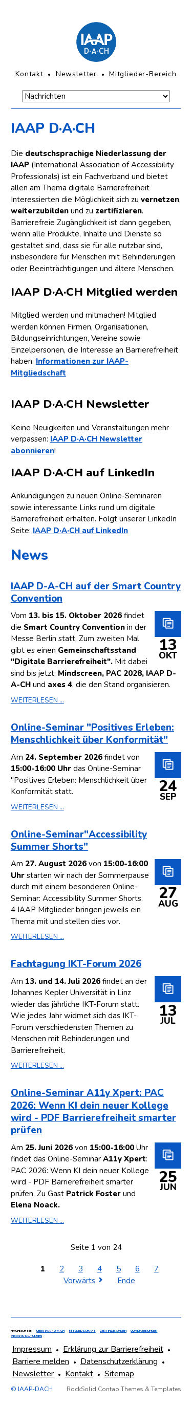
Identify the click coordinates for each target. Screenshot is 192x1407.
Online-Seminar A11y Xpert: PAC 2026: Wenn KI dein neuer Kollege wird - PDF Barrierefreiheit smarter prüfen (93, 1111)
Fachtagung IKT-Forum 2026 (76, 964)
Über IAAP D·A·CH (50, 1331)
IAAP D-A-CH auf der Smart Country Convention (96, 592)
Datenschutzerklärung (119, 1361)
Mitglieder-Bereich (143, 74)
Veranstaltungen (26, 1336)
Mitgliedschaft (82, 1331)
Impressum (32, 1349)
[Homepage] (96, 41)
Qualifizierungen (144, 1331)
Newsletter (76, 74)
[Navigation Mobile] (96, 96)
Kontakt (29, 74)
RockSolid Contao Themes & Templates (124, 1389)
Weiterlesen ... (37, 700)
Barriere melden (40, 1361)
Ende (126, 1281)
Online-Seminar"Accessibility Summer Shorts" (79, 840)
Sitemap (119, 1373)
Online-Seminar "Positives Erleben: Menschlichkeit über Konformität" (92, 733)
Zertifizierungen (113, 1331)
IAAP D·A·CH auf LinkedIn (80, 530)
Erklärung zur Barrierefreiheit (113, 1349)
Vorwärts (79, 1281)
